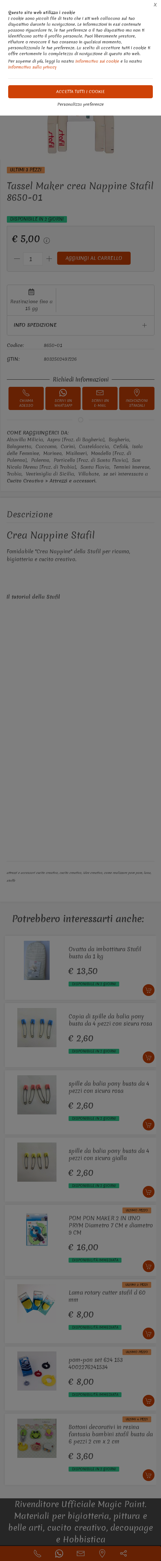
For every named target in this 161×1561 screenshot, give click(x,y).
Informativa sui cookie (97, 61)
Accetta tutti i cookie (80, 91)
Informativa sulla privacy (32, 67)
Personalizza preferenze (80, 104)
